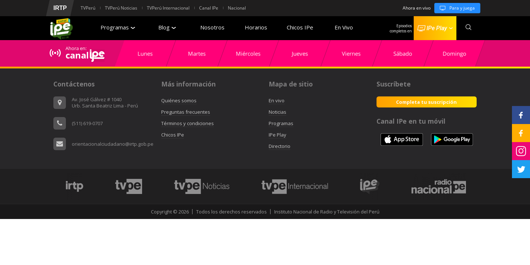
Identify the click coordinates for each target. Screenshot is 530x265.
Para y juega (454, 8)
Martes (197, 53)
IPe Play (277, 134)
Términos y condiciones (187, 123)
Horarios (256, 27)
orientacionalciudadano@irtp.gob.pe (112, 144)
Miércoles (248, 53)
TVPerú (88, 8)
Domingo (454, 53)
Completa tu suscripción (426, 102)
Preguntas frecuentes (185, 112)
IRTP (60, 8)
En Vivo (344, 27)
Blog (167, 27)
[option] (145, 53)
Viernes (351, 53)
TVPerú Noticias (121, 8)
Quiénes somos (179, 100)
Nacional (237, 8)
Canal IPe (208, 8)
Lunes (145, 53)
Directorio (279, 146)
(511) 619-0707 (87, 123)
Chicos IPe (300, 27)
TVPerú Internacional (168, 8)
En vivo (277, 100)
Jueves (300, 53)
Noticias (277, 112)
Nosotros (212, 27)
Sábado (402, 53)
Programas (117, 27)
